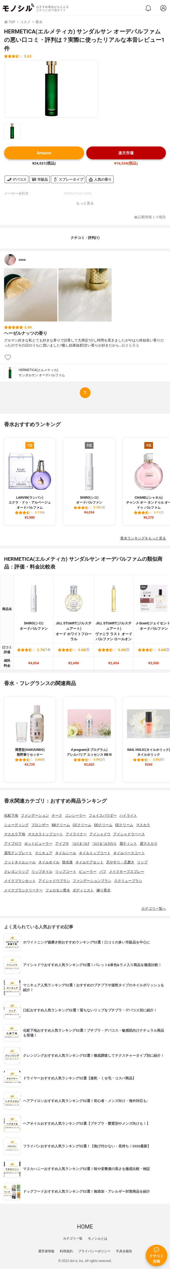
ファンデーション (35, 815)
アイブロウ (13, 844)
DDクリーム (103, 825)
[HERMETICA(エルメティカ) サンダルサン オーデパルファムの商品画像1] (51, 89)
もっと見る (85, 203)
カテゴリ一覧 (72, 1238)
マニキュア (43, 853)
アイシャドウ (100, 834)
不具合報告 (124, 1251)
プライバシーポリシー (94, 1251)
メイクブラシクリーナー (23, 890)
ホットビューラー (38, 844)
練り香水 (103, 890)
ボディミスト (83, 890)
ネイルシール (65, 853)
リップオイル (41, 872)
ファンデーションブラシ (92, 881)
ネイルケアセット (89, 862)
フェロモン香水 (57, 890)
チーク (57, 815)
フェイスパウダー (103, 815)
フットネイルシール (20, 862)
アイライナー (76, 834)
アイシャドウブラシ (54, 881)
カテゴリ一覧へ (153, 909)
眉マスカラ (148, 844)
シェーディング (16, 825)
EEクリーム (124, 825)
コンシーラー (75, 815)
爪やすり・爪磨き (120, 862)
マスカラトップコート (45, 834)
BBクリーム (61, 825)
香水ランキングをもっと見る (143, 538)
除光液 (67, 862)
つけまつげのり (104, 844)
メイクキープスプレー (126, 872)
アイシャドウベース (129, 834)
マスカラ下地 (14, 834)
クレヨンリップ (16, 872)
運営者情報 (46, 1251)
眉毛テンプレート (18, 853)
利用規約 (66, 1251)
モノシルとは (97, 1238)
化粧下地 (11, 815)
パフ (102, 872)
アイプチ (62, 844)
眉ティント (128, 844)
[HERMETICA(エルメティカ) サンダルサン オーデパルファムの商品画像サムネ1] (12, 131)
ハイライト (128, 815)
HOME (85, 1226)
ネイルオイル (48, 862)
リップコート (65, 872)
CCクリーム (82, 825)
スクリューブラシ (128, 881)
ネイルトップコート (95, 853)
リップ (142, 862)
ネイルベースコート (129, 853)
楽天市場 (126, 153)
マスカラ (143, 825)
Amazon (44, 153)
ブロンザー (40, 825)
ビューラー (87, 872)
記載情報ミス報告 (150, 217)
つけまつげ (80, 844)
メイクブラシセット (20, 881)
